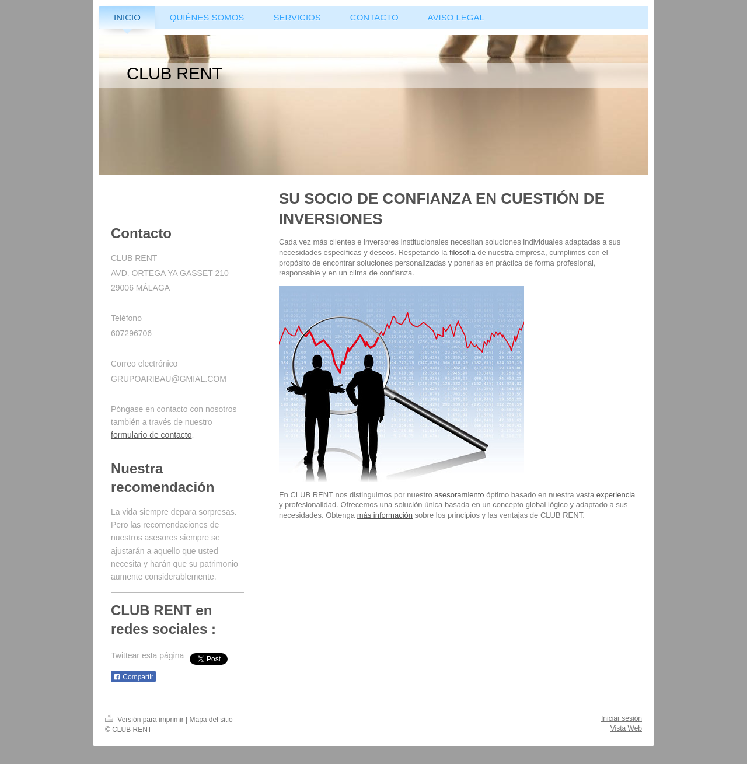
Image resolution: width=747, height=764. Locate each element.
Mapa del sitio (211, 720)
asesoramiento (459, 494)
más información (385, 515)
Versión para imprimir (145, 720)
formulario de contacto (151, 434)
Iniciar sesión (621, 718)
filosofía (462, 252)
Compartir (133, 677)
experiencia (616, 494)
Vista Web (626, 728)
